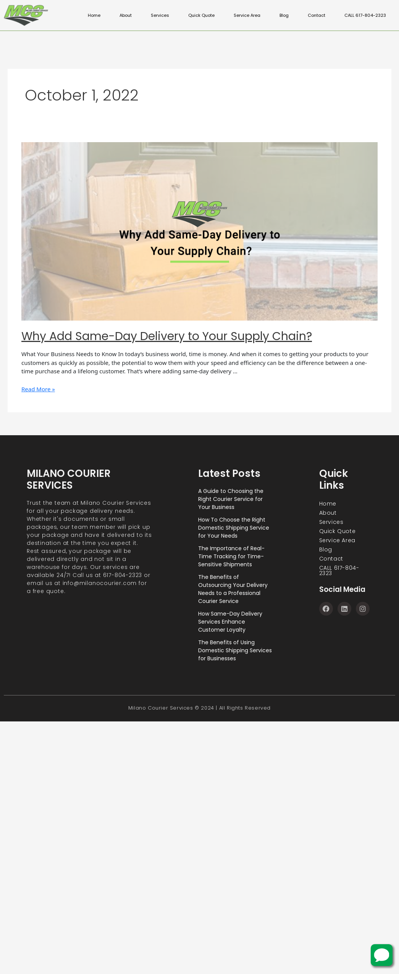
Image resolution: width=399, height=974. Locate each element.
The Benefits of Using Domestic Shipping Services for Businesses (235, 650)
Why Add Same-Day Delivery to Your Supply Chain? (166, 336)
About (136, 15)
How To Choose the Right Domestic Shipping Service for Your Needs (233, 528)
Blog (287, 15)
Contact (319, 15)
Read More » (38, 389)
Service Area (251, 15)
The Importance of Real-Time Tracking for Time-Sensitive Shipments (231, 556)
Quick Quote (208, 15)
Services (169, 15)
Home (105, 15)
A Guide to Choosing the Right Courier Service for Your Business (230, 499)
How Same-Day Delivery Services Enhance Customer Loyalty (230, 622)
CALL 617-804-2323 (366, 15)
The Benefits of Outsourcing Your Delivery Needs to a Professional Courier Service (233, 589)
